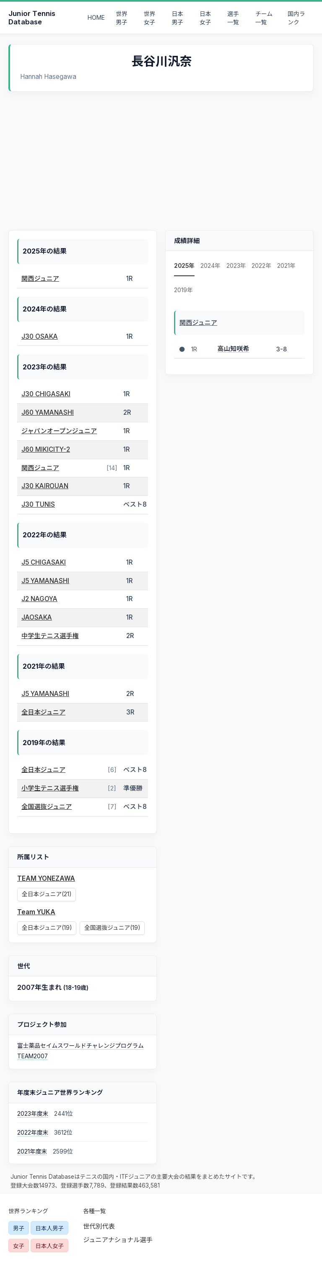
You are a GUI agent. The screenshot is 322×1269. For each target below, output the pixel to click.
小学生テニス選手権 (50, 788)
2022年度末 (32, 1132)
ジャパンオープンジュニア (59, 431)
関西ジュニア (40, 279)
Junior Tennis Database (32, 17)
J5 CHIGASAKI (43, 562)
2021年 (286, 265)
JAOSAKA (36, 617)
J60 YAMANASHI (47, 412)
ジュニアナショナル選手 (118, 1240)
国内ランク (296, 18)
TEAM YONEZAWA (46, 878)
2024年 (210, 265)
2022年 (261, 265)
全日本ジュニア (43, 712)
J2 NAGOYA (39, 599)
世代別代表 (99, 1226)
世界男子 (121, 18)
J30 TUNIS (38, 504)
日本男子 (177, 18)
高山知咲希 (233, 349)
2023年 (236, 265)
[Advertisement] (161, 154)
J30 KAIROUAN (44, 486)
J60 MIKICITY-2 (45, 449)
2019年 (183, 290)
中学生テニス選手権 (50, 636)
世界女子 (150, 18)
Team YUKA (36, 912)
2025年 (184, 265)
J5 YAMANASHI (45, 581)
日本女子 (205, 18)
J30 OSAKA (39, 336)
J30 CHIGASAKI (45, 394)
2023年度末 (32, 1113)
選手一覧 (233, 18)
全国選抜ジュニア (46, 807)
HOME (96, 17)
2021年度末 (32, 1151)
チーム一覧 (264, 18)
